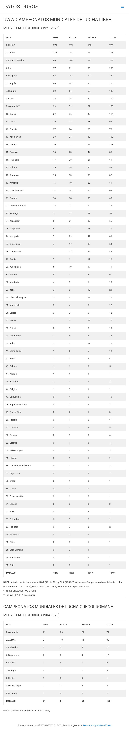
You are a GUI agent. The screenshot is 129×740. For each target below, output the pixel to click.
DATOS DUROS (20, 6)
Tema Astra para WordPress (97, 725)
